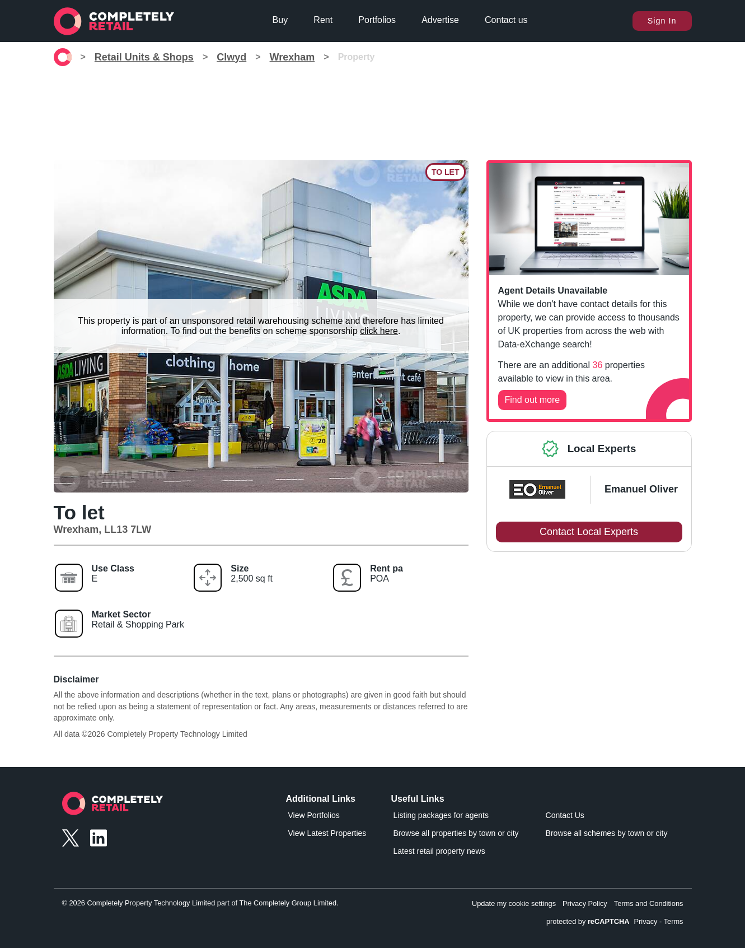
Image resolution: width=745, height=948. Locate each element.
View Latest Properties (327, 833)
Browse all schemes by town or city (607, 833)
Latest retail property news (439, 851)
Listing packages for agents (441, 815)
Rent (322, 20)
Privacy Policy (585, 903)
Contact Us (565, 815)
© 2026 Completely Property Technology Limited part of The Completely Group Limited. (200, 903)
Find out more (532, 400)
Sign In (662, 20)
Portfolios (377, 20)
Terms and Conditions (648, 903)
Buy (280, 20)
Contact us (506, 20)
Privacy (646, 921)
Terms (673, 921)
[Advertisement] (373, 108)
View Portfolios (314, 815)
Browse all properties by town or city (456, 833)
